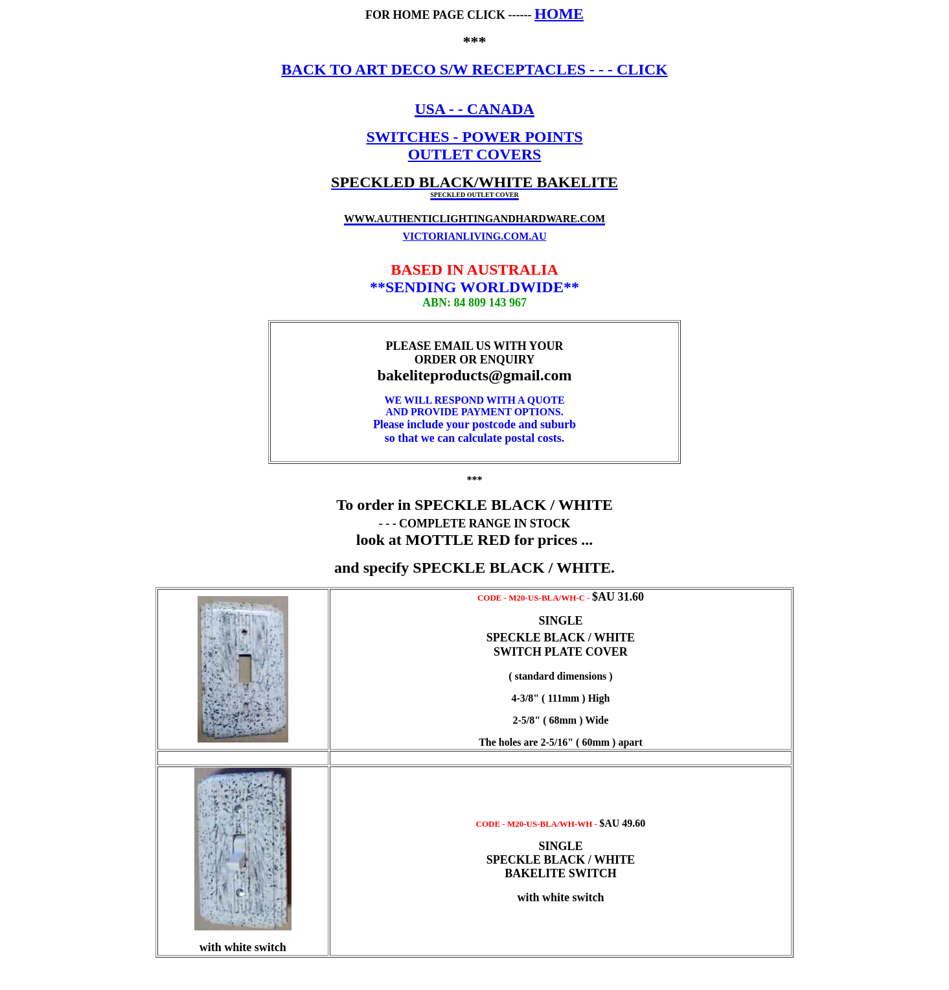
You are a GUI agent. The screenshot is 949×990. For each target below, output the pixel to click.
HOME (559, 13)
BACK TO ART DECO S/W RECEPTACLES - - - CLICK (474, 69)
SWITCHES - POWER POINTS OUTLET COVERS (474, 145)
